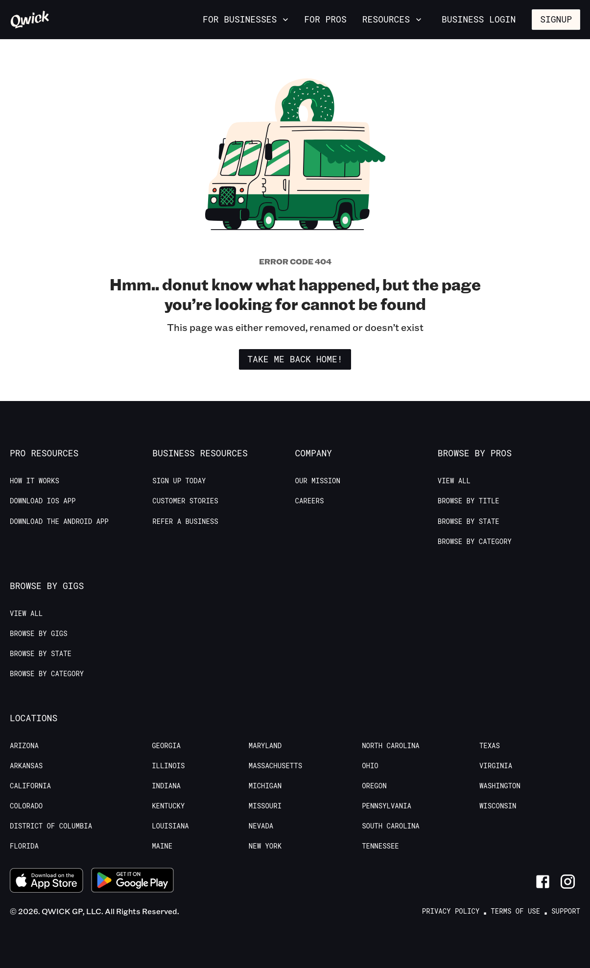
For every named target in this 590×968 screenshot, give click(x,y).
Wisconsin (498, 806)
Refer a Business (185, 521)
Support (565, 911)
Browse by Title (468, 500)
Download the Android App (59, 521)
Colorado (26, 806)
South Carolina (391, 826)
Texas (489, 745)
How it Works (34, 480)
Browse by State (468, 521)
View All (454, 480)
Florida (24, 846)
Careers (309, 500)
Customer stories (185, 500)
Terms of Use (515, 911)
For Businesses (246, 19)
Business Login (479, 19)
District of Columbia (51, 826)
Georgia (166, 745)
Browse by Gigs (39, 633)
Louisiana (170, 826)
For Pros (325, 19)
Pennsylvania (386, 806)
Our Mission (317, 480)
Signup (556, 19)
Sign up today (179, 480)
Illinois (168, 765)
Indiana (166, 785)
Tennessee (380, 846)
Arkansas (26, 765)
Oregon (374, 785)
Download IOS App (42, 500)
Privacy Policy (451, 911)
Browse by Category (475, 541)
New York (265, 846)
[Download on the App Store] (46, 882)
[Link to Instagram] (567, 881)
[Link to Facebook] (542, 881)
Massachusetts (275, 765)
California (30, 785)
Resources (393, 19)
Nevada (261, 826)
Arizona (24, 745)
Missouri (265, 806)
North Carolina (391, 745)
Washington (499, 785)
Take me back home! (294, 359)
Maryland (265, 745)
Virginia (495, 765)
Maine (162, 846)
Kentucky (168, 806)
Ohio (370, 765)
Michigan (265, 785)
